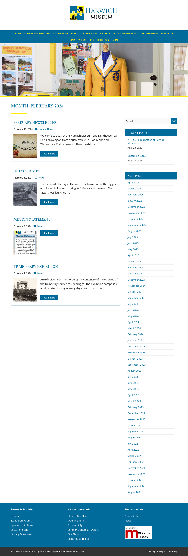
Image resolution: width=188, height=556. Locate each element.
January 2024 (135, 340)
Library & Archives (22, 534)
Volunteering (86, 40)
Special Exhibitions (57, 33)
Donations (167, 33)
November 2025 (136, 212)
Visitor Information (125, 33)
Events (74, 33)
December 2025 (136, 206)
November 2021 (136, 474)
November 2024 (136, 285)
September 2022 (137, 431)
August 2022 (134, 437)
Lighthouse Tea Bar (108, 40)
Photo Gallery (150, 33)
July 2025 (133, 237)
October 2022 (135, 425)
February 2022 (136, 461)
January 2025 (135, 273)
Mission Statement (31, 219)
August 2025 (134, 231)
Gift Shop (105, 33)
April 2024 (133, 322)
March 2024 (134, 328)
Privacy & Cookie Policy (167, 551)
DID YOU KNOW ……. (30, 171)
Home (18, 33)
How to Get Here (78, 516)
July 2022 (133, 443)
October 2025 (135, 218)
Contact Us (131, 516)
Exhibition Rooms (34, 33)
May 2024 (133, 316)
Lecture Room (89, 33)
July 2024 (133, 303)
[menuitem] (18, 33)
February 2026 (136, 194)
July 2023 (133, 376)
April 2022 (133, 449)
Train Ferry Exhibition (35, 267)
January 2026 (135, 200)
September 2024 (137, 297)
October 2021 (135, 480)
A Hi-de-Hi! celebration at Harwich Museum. (146, 141)
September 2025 (137, 224)
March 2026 (134, 188)
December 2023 (136, 346)
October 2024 (135, 291)
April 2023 (133, 395)
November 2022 (136, 419)
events (42, 129)
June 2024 (133, 310)
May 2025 (133, 249)
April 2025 (133, 255)
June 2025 (133, 243)
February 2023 (136, 407)
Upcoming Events (137, 155)
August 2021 (134, 492)
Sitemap (151, 551)
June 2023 (133, 382)
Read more (49, 153)
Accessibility (75, 525)
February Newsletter (34, 123)
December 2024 (136, 279)
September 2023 (137, 364)
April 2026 (133, 182)
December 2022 (136, 413)
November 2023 (136, 352)
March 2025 (134, 261)
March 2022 (134, 455)
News (72, 40)
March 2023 (134, 401)
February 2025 (136, 267)
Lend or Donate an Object (83, 529)
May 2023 (133, 388)
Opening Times (77, 520)
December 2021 (136, 467)
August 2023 (134, 370)
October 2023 (135, 358)
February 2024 (136, 334)
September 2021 (137, 486)
